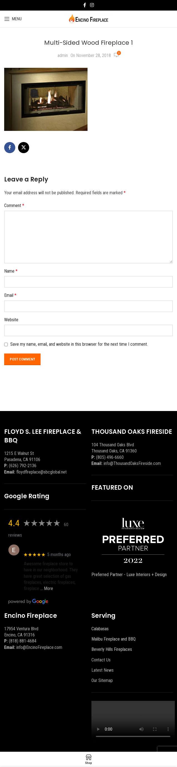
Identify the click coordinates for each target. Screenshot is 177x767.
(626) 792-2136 (22, 465)
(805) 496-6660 (110, 457)
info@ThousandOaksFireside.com (132, 463)
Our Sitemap (102, 680)
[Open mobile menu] (12, 18)
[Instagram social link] (92, 5)
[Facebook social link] (84, 5)
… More (46, 588)
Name (11, 271)
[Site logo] (88, 18)
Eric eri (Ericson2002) (44, 547)
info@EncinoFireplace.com (39, 647)
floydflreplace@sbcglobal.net (41, 472)
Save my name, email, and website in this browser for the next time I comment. (79, 344)
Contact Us (101, 660)
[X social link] (23, 147)
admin (63, 55)
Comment (14, 205)
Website (11, 319)
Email (10, 295)
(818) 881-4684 (22, 641)
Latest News (102, 670)
